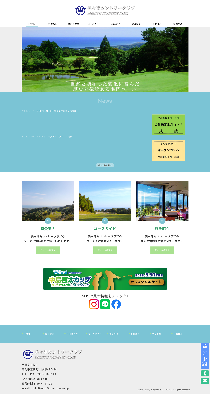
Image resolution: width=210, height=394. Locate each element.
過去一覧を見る (105, 165)
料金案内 (52, 23)
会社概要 (136, 23)
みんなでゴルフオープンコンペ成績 (54, 136)
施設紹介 (115, 23)
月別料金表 (73, 23)
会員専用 (177, 23)
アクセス (157, 23)
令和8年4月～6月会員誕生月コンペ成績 (56, 110)
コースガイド (94, 23)
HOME (32, 23)
